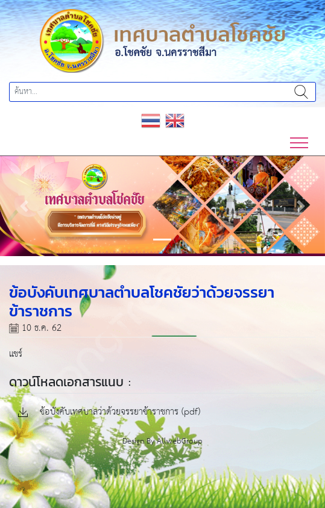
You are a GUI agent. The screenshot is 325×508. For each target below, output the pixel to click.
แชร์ (15, 354)
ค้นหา (301, 92)
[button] (24, 205)
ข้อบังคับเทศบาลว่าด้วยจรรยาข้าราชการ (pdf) (109, 412)
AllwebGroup (180, 441)
